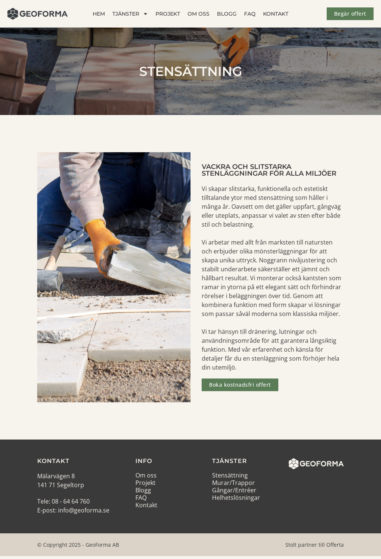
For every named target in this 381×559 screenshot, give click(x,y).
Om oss (198, 13)
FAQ (250, 13)
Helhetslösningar (236, 497)
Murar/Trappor (233, 482)
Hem (99, 13)
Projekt (168, 13)
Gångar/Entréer (234, 490)
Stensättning (230, 475)
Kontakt (275, 13)
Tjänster (130, 13)
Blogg (227, 13)
